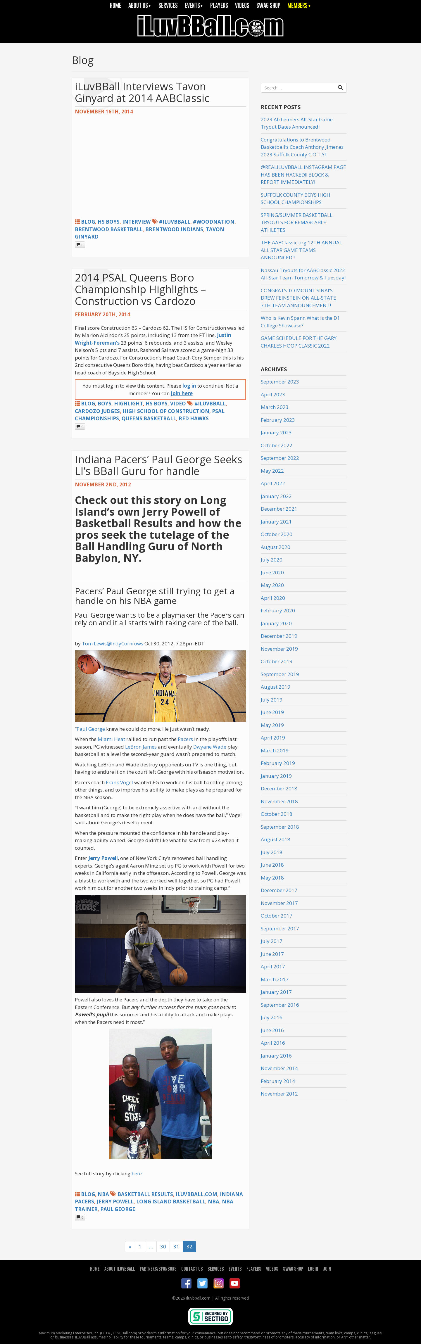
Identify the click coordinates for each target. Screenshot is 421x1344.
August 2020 (275, 547)
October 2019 (276, 661)
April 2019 (273, 737)
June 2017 (272, 954)
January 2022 (276, 496)
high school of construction (165, 411)
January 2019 (276, 776)
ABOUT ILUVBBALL (119, 1268)
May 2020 (272, 585)
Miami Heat (111, 739)
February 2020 (278, 610)
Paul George (91, 728)
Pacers (185, 739)
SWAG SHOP (268, 5)
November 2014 (279, 1068)
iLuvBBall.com (196, 1194)
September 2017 (280, 928)
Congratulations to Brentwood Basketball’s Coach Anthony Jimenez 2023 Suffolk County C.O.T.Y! (302, 147)
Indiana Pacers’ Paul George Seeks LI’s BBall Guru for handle (158, 465)
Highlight (128, 403)
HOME (115, 5)
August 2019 (275, 686)
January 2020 (276, 623)
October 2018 (276, 814)
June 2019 (272, 712)
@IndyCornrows (125, 643)
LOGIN (313, 1268)
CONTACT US (192, 1268)
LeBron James (141, 746)
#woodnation (213, 221)
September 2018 (280, 826)
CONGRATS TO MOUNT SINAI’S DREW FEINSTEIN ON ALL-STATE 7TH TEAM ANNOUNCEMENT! (298, 298)
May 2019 (272, 725)
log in (189, 385)
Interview (136, 221)
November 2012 (279, 1093)
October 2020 (276, 534)
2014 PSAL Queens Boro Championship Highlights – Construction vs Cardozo (140, 289)
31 (176, 1246)
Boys (104, 403)
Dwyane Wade (209, 746)
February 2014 (278, 1081)
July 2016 (271, 1017)
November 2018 (279, 801)
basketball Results (145, 1194)
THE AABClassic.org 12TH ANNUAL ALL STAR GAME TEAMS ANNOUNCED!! (301, 250)
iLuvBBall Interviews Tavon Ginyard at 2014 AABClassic (142, 92)
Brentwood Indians (174, 229)
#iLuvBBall (174, 221)
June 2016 (272, 1030)
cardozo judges (97, 411)
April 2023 (273, 394)
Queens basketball (149, 418)
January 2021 (276, 521)
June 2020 (272, 572)
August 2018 (275, 839)
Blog (88, 221)
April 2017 (273, 966)
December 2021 (279, 508)
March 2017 (275, 979)
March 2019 (275, 750)
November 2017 (279, 903)
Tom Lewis (94, 643)
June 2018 (272, 864)
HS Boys (109, 221)
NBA (103, 1194)
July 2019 (271, 699)
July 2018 (271, 852)
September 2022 (280, 458)
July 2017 (271, 941)
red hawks (194, 418)
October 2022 (276, 445)
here (137, 1173)
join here (182, 393)
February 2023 (278, 420)
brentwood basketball (109, 229)
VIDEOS (242, 5)
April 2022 (273, 483)
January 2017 (276, 992)
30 (163, 1246)
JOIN (327, 1268)
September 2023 (280, 381)
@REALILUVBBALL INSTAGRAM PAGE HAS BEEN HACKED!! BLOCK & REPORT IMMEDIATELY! (303, 174)
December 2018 (279, 788)
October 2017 (276, 915)
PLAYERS (219, 5)
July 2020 (271, 559)
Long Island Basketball (170, 1201)
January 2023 (276, 432)
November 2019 (279, 648)
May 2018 (272, 877)
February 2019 (278, 763)
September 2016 (280, 1004)
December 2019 (279, 636)
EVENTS (194, 5)
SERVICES (168, 5)
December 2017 (279, 890)
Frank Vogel (119, 782)
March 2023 (275, 407)
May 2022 (272, 470)
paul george (117, 1209)
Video (178, 403)
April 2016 (273, 1042)
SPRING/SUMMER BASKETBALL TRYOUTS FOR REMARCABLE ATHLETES (296, 222)
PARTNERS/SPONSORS (158, 1268)
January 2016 (276, 1055)
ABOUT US (139, 5)
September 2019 (280, 674)
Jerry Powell (103, 858)
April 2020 (273, 598)
